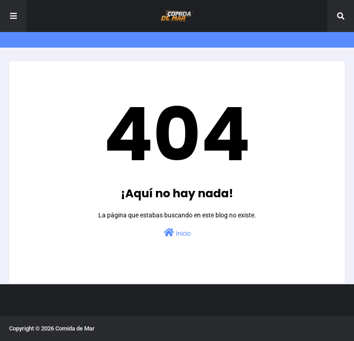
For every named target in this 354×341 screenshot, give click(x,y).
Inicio (177, 232)
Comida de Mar (75, 328)
